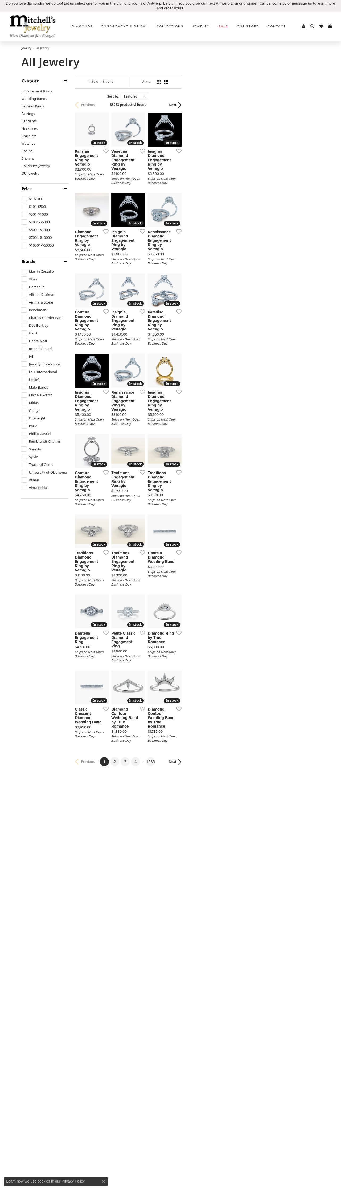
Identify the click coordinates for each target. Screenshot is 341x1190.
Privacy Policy (72, 1181)
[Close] (334, 6)
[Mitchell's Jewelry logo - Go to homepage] (32, 26)
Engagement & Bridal (124, 26)
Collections (170, 26)
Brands (28, 261)
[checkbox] (32, 198)
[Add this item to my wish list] (150, 197)
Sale (223, 26)
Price (27, 189)
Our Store (248, 26)
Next (310, 105)
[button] (303, 26)
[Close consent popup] (103, 1181)
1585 (219, 997)
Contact (277, 26)
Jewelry (201, 26)
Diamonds (82, 26)
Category (30, 81)
